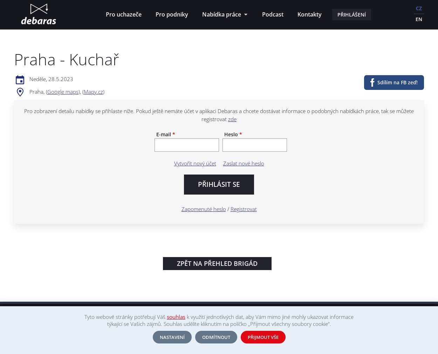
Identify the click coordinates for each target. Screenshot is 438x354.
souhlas (176, 316)
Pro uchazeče (124, 14)
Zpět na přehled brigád (217, 263)
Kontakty (309, 14)
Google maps (62, 91)
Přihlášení (351, 14)
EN (419, 19)
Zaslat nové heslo (243, 163)
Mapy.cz (93, 91)
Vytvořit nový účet (195, 163)
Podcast (272, 14)
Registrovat (244, 208)
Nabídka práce (223, 15)
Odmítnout (216, 337)
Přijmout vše (263, 337)
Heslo (233, 134)
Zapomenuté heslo (204, 208)
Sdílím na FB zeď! (397, 82)
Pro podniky (172, 14)
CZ (419, 8)
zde (232, 119)
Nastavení (172, 337)
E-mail (165, 134)
